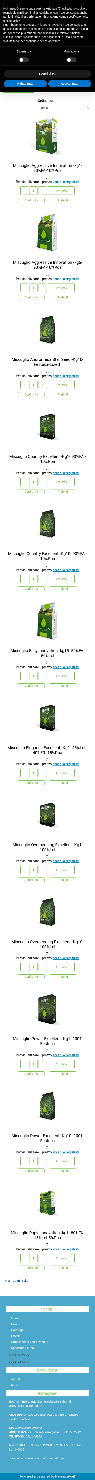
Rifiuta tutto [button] (25, 83)
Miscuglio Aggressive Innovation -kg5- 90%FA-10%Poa (47, 265)
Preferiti (63, 200)
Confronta (31, 200)
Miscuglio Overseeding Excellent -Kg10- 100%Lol (47, 944)
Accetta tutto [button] (70, 83)
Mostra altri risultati (17, 1280)
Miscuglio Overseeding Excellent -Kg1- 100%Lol (48, 847)
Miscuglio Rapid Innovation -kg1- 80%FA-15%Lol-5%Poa (47, 1235)
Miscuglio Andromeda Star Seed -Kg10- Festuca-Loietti (47, 362)
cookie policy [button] (11, 20)
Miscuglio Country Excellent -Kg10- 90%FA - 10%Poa (47, 556)
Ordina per (45, 101)
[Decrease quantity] (24, 190)
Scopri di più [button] (47, 73)
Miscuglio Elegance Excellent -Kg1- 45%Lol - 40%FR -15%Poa (47, 750)
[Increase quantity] (43, 190)
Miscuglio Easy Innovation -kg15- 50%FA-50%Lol (47, 653)
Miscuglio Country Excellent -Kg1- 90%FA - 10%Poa (47, 459)
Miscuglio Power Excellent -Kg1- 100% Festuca (47, 1041)
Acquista (61, 191)
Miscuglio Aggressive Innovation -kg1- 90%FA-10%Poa (47, 168)
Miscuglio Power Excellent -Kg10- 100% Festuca (47, 1138)
